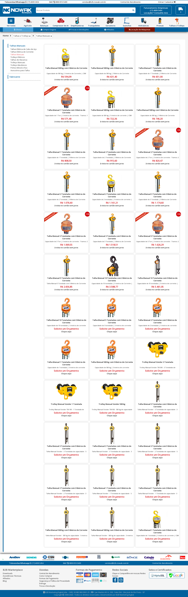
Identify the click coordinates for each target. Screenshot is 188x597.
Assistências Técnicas (12, 576)
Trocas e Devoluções (79, 29)
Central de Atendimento (130, 2)
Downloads (7, 573)
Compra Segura (48, 29)
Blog (4, 581)
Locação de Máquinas (139, 29)
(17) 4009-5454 (32, 2)
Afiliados (109, 29)
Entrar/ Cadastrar (166, 2)
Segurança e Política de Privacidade (54, 581)
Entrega (42, 583)
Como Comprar (45, 576)
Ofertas (18, 29)
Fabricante (15, 76)
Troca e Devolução (47, 586)
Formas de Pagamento (49, 578)
